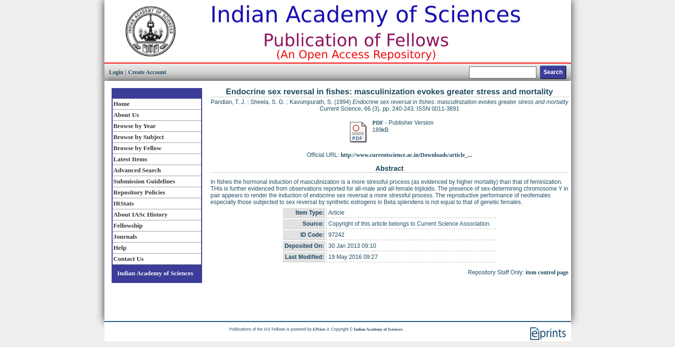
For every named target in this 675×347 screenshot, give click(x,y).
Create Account (147, 72)
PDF (377, 122)
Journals (125, 236)
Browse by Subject (139, 137)
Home (122, 103)
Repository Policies (140, 192)
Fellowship (128, 225)
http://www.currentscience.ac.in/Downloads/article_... (406, 155)
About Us (126, 114)
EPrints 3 (321, 329)
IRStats (124, 203)
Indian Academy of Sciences (155, 273)
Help (120, 247)
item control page (546, 272)
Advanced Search (137, 170)
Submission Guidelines (145, 181)
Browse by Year (135, 125)
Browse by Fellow (138, 148)
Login (116, 72)
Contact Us (129, 258)
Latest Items (130, 159)
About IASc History (141, 214)
